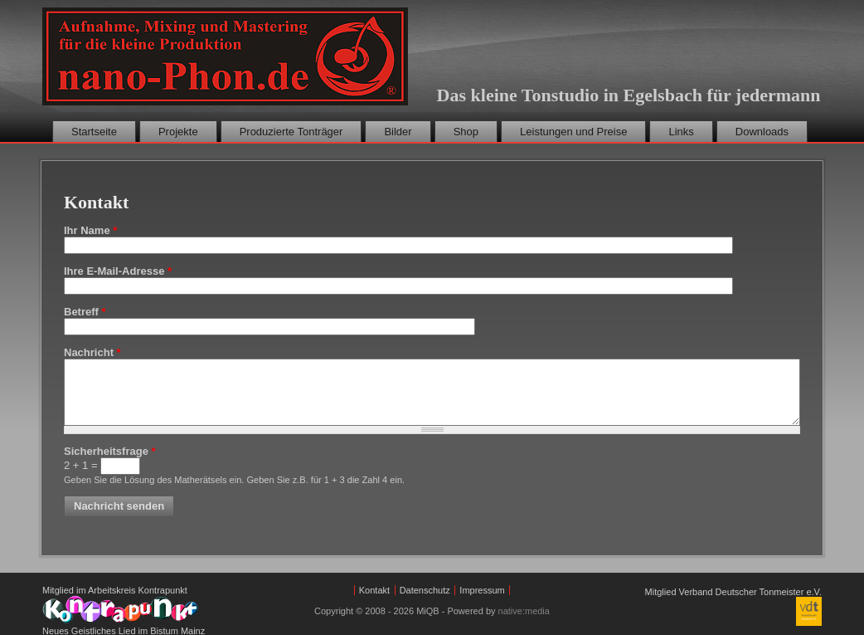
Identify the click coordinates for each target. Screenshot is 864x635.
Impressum (481, 590)
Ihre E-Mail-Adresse (118, 271)
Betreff (85, 311)
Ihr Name (90, 230)
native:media (524, 611)
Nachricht (92, 352)
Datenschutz (425, 590)
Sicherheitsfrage (110, 451)
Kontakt (374, 590)
